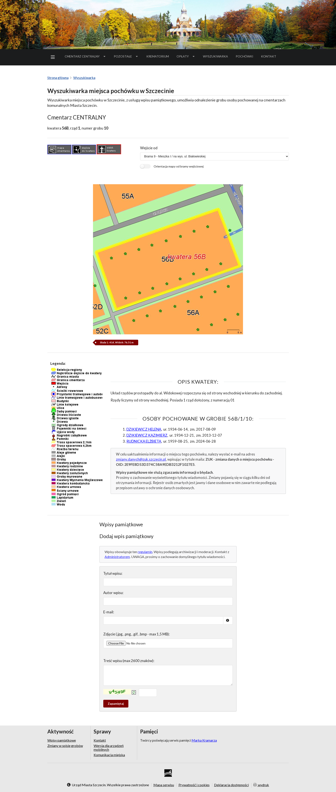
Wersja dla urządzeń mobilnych (109, 747)
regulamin (145, 552)
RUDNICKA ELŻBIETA (143, 441)
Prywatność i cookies (194, 784)
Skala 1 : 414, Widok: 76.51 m (116, 342)
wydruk (261, 785)
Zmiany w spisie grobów (65, 746)
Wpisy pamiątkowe (61, 740)
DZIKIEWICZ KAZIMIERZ (146, 435)
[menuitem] (53, 57)
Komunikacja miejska (109, 755)
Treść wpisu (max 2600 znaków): (128, 660)
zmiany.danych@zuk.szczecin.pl (141, 459)
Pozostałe (126, 56)
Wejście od (149, 148)
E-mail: (108, 612)
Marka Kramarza (204, 740)
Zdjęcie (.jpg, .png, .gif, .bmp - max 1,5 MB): (136, 634)
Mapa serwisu (163, 784)
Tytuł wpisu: (112, 573)
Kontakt (268, 56)
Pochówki (246, 57)
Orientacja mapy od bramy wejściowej (179, 166)
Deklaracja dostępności (231, 784)
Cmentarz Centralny (85, 56)
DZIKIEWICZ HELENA (143, 429)
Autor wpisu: (113, 592)
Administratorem (117, 557)
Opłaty (186, 56)
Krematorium (157, 56)
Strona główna (58, 77)
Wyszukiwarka (215, 56)
